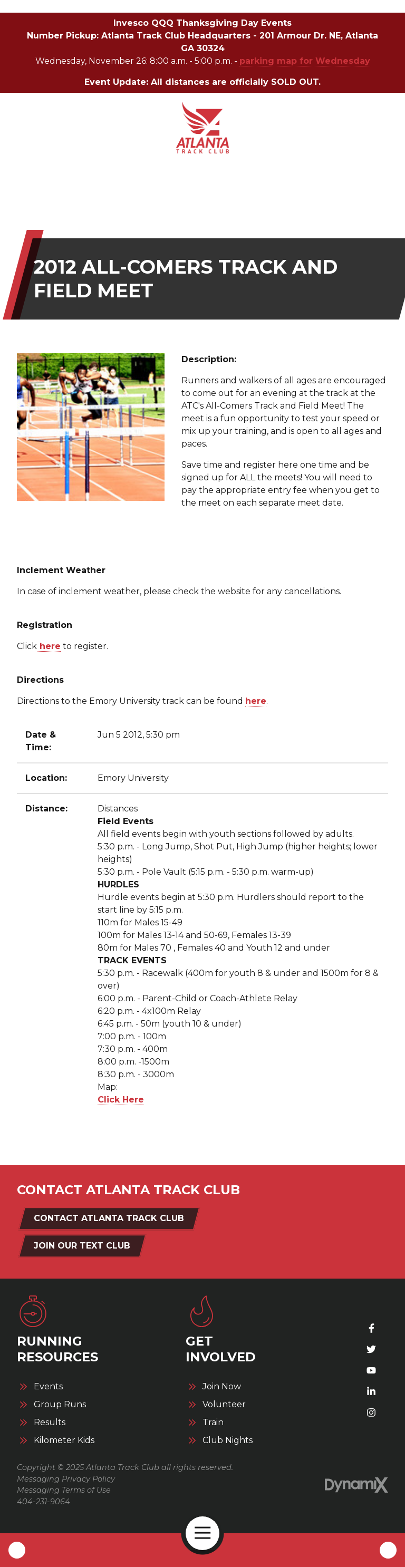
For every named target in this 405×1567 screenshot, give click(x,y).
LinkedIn (371, 1391)
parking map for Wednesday (304, 61)
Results (49, 1422)
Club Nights (227, 1440)
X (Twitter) (371, 1349)
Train (213, 1422)
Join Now (221, 1386)
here (49, 646)
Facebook (371, 1328)
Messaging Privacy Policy (66, 1479)
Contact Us (388, 1550)
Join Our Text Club (82, 1246)
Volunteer (224, 1404)
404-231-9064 (43, 1501)
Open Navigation (207, 1533)
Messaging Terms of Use (64, 1490)
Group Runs (60, 1404)
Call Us (16, 1550)
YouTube (371, 1370)
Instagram (371, 1412)
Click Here (121, 1100)
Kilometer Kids (64, 1440)
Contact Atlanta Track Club (109, 1218)
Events (48, 1386)
